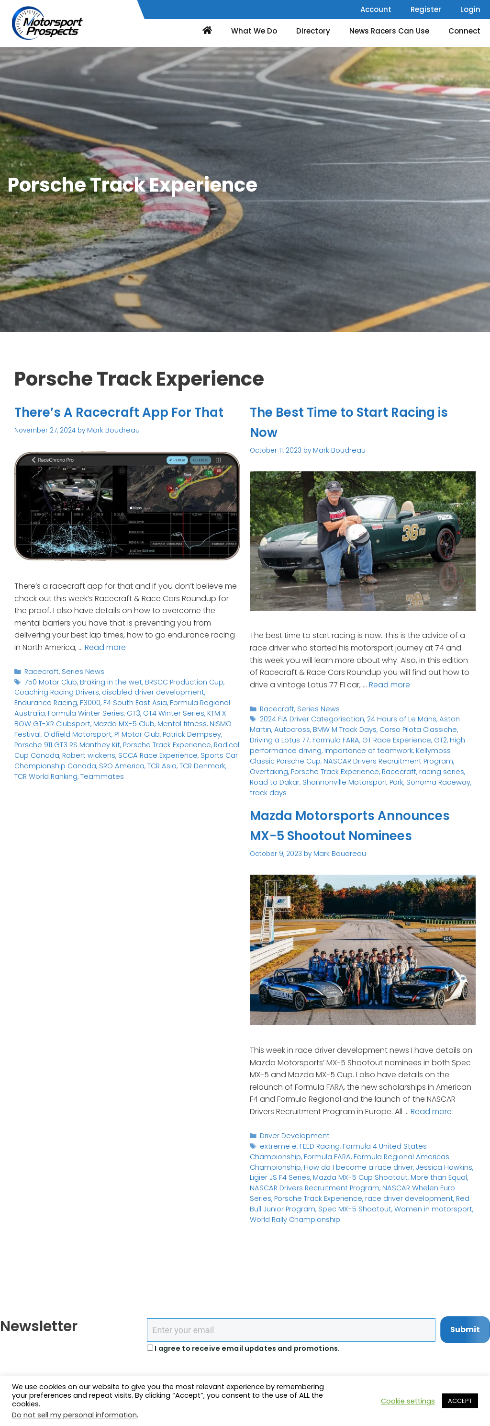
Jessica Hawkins (350, 1184)
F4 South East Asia (92, 719)
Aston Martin (448, 717)
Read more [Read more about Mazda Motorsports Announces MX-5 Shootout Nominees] (431, 1131)
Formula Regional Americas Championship (366, 1174)
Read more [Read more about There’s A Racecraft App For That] (105, 666)
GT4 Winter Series (103, 729)
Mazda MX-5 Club (43, 739)
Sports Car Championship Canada (148, 768)
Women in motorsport (285, 1223)
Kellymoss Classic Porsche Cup (383, 747)
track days (328, 776)
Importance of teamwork (290, 747)
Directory (313, 31)
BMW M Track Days (315, 727)
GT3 (66, 729)
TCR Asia (58, 778)
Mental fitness (97, 739)
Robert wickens (197, 759)
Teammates (204, 778)
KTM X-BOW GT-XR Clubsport (181, 729)
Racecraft (40, 690)
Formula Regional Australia (167, 719)
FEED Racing (315, 1164)
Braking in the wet (106, 700)
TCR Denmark (97, 778)
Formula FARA (281, 737)
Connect (464, 31)
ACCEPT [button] (460, 1400)
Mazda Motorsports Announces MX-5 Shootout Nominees (348, 835)
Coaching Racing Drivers (54, 710)
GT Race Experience (338, 737)
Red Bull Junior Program (354, 1213)
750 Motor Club (49, 700)
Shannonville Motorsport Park (426, 766)
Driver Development (292, 1154)
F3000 (50, 719)
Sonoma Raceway (279, 776)
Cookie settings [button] (408, 1401)
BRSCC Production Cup (175, 700)
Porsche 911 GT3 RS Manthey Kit (168, 749)
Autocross (266, 727)
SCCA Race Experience (51, 768)
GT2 (380, 737)
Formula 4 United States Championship (401, 1164)
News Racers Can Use (389, 31)
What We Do (254, 31)
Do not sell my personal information (74, 1415)
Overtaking (363, 756)
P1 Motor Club (36, 749)
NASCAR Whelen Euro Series (325, 1203)
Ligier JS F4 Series (406, 1184)
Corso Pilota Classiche (384, 727)
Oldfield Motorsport (202, 739)
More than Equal (331, 1193)
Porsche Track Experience (56, 759)
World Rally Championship (366, 1223)
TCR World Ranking (152, 778)
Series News (78, 690)
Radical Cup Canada (135, 759)
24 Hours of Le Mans (393, 717)
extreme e (276, 1164)
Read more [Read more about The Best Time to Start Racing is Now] (389, 683)
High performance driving (431, 737)
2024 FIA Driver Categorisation (309, 717)
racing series (306, 766)
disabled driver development (144, 710)
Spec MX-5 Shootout (429, 1213)
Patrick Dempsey (88, 749)
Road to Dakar (353, 766)
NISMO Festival (145, 739)
